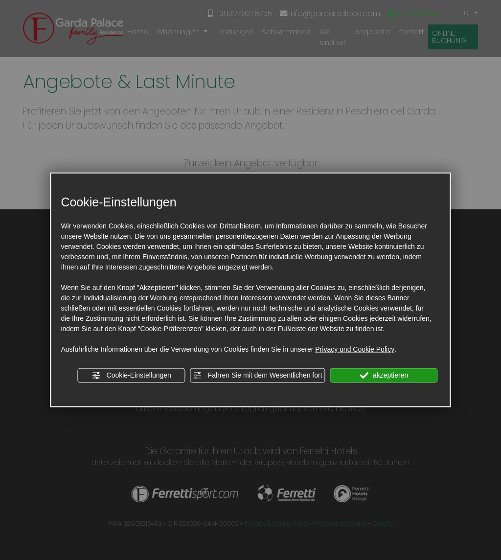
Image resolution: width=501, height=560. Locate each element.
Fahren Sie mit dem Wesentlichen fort (257, 375)
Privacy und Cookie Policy (354, 349)
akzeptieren (384, 375)
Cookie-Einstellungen (131, 375)
